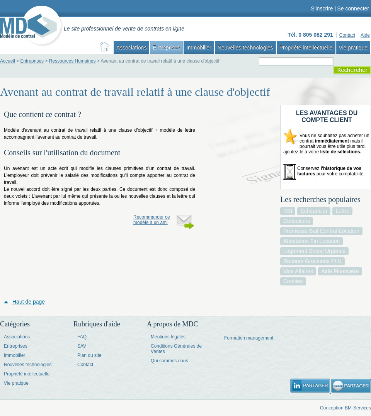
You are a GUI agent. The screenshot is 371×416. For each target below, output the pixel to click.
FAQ (82, 337)
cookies (293, 281)
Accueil (7, 61)
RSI (287, 211)
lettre (342, 211)
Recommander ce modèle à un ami (151, 219)
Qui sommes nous (169, 360)
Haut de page (28, 302)
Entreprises (166, 47)
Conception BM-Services (345, 408)
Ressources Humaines (72, 61)
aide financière (340, 271)
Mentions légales (168, 337)
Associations (131, 47)
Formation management (248, 338)
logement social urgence (314, 251)
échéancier (313, 211)
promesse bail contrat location (321, 231)
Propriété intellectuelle (306, 47)
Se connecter (353, 8)
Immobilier (198, 47)
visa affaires (298, 271)
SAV (81, 346)
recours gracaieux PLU (312, 261)
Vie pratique (353, 47)
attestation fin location (311, 241)
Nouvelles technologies (245, 47)
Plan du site (89, 355)
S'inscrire (322, 8)
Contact (85, 364)
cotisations (296, 221)
